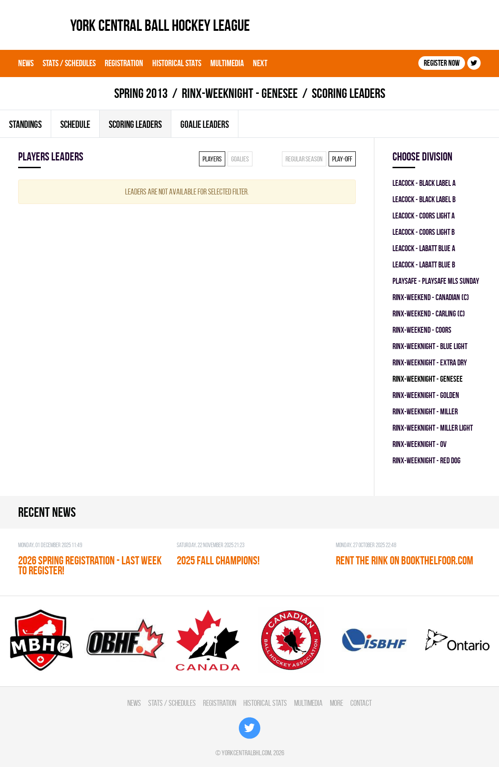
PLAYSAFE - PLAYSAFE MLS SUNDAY (435, 281)
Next (260, 63)
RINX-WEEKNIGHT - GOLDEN (425, 395)
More (336, 703)
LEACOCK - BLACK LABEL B (423, 199)
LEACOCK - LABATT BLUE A (423, 248)
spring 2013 (141, 93)
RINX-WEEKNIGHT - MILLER (425, 411)
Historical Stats (176, 63)
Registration (124, 63)
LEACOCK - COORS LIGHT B (423, 232)
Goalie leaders (204, 124)
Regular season (304, 159)
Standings (25, 124)
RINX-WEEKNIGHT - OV (419, 444)
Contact (361, 703)
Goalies (240, 159)
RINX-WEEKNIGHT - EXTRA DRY (429, 362)
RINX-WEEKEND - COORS (421, 329)
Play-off (342, 159)
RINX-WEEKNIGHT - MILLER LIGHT (432, 427)
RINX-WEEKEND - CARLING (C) (428, 313)
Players (212, 159)
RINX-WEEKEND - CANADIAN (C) (430, 297)
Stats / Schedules (69, 63)
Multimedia (227, 63)
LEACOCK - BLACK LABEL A (423, 183)
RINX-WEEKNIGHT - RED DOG (426, 460)
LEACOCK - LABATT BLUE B (423, 264)
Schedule (75, 124)
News (26, 63)
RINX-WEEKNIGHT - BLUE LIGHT (429, 346)
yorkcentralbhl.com (246, 753)
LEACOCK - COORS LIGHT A (423, 215)
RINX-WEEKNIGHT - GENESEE (240, 93)
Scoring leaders (135, 124)
